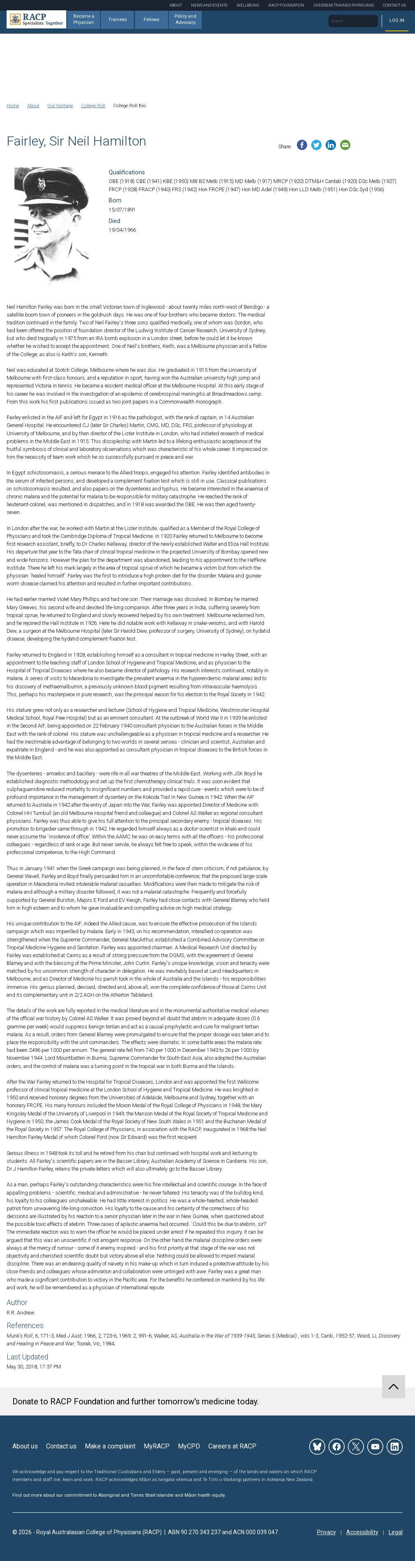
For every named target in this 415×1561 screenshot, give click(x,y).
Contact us (61, 1446)
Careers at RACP (232, 1446)
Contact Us (394, 5)
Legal (396, 1532)
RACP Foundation (286, 5)
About (176, 5)
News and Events (209, 5)
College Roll (93, 105)
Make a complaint (110, 1446)
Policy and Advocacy (185, 19)
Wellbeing (248, 5)
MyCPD (189, 1446)
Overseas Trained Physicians (344, 5)
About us (25, 1446)
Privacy (326, 1532)
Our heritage (60, 105)
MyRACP (157, 1446)
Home (13, 105)
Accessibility (362, 1532)
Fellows (151, 19)
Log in (396, 20)
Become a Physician (83, 19)
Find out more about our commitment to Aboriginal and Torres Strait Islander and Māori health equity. (119, 1495)
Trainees (117, 19)
